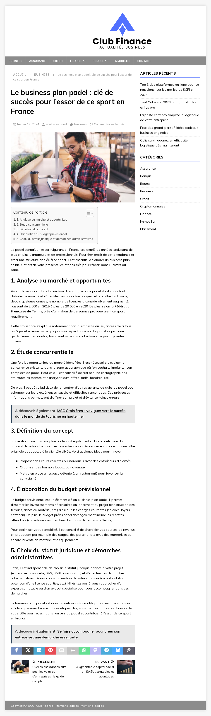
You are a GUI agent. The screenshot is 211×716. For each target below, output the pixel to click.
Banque (146, 176)
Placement (148, 229)
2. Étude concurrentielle (32, 224)
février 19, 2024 (28, 124)
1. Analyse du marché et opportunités (42, 219)
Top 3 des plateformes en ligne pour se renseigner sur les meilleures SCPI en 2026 (169, 90)
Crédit (58, 61)
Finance (76, 61)
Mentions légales (92, 705)
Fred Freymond (56, 124)
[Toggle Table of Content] (87, 213)
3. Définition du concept (32, 229)
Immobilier (122, 61)
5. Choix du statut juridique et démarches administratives (55, 239)
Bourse (98, 61)
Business (15, 61)
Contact (144, 61)
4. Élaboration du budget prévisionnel (42, 234)
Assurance (37, 61)
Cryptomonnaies (152, 206)
